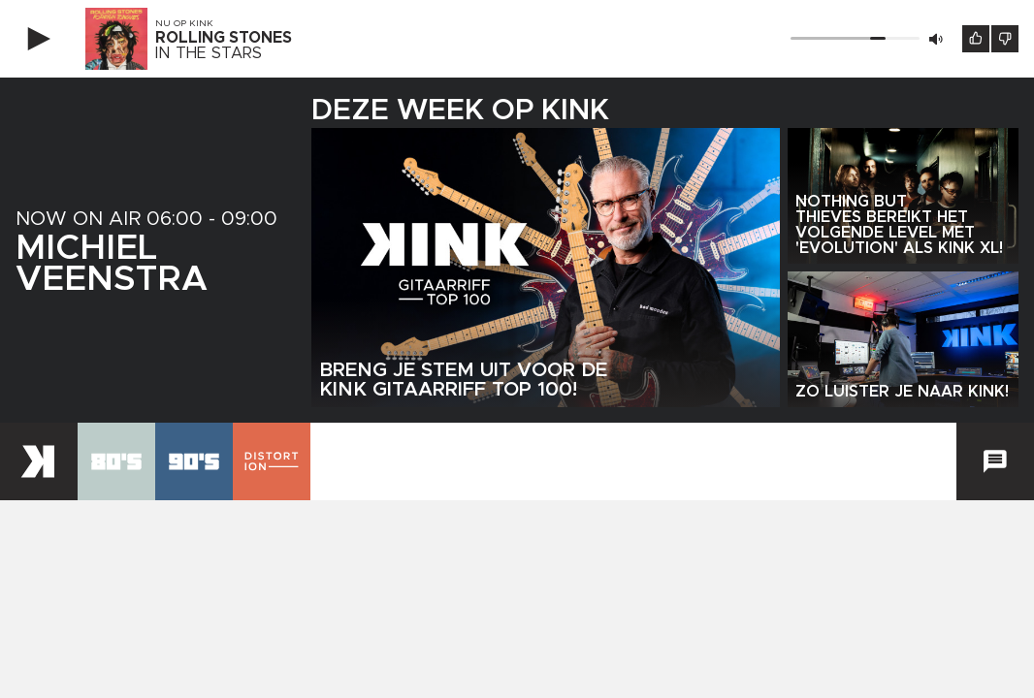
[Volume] (855, 38)
